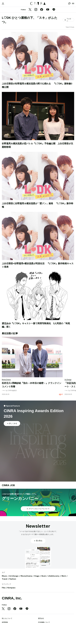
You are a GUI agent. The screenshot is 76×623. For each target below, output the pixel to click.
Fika (3, 588)
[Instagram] (35, 9)
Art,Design (14, 576)
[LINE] (53, 9)
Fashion (12, 579)
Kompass (11, 588)
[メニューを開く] (73, 3)
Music (4, 576)
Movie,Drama (26, 576)
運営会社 (41, 618)
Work (63, 576)
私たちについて (7, 618)
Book (44, 576)
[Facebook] (41, 9)
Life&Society (53, 576)
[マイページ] (3, 3)
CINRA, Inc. (12, 598)
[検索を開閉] (69, 3)
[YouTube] (47, 10)
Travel (4, 579)
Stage (36, 576)
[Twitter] (30, 9)
